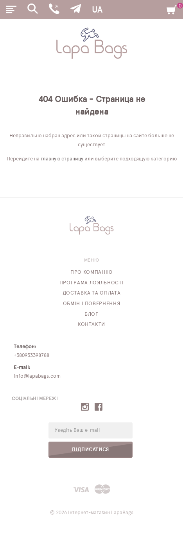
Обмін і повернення (91, 303)
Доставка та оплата (92, 293)
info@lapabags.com (37, 376)
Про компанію (91, 272)
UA (97, 10)
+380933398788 (31, 355)
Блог (91, 314)
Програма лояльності (91, 283)
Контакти (91, 324)
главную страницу (62, 159)
